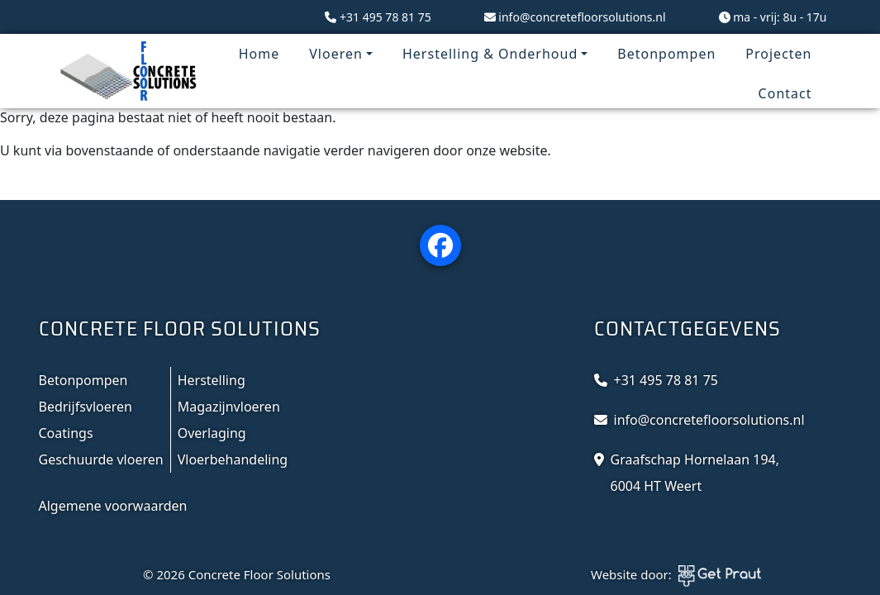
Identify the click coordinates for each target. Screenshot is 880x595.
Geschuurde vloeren (101, 459)
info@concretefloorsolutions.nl (581, 17)
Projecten (778, 54)
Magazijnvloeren (229, 406)
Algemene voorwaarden (113, 506)
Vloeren (336, 54)
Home (259, 54)
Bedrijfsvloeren (85, 406)
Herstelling (211, 380)
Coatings (66, 433)
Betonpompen (666, 54)
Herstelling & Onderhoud (490, 54)
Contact (785, 93)
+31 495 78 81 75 (385, 17)
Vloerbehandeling (233, 459)
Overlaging (212, 433)
